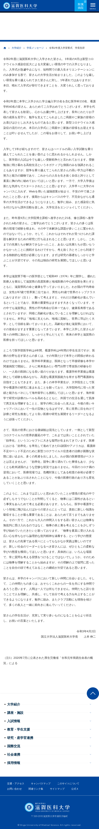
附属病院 (81, 5)
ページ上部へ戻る (93, 693)
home (4, 48)
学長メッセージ (35, 47)
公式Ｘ (75, 788)
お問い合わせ (14, 788)
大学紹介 (16, 47)
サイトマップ (57, 788)
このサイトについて (68, 783)
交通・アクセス (15, 783)
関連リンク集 (36, 788)
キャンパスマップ (41, 783)
